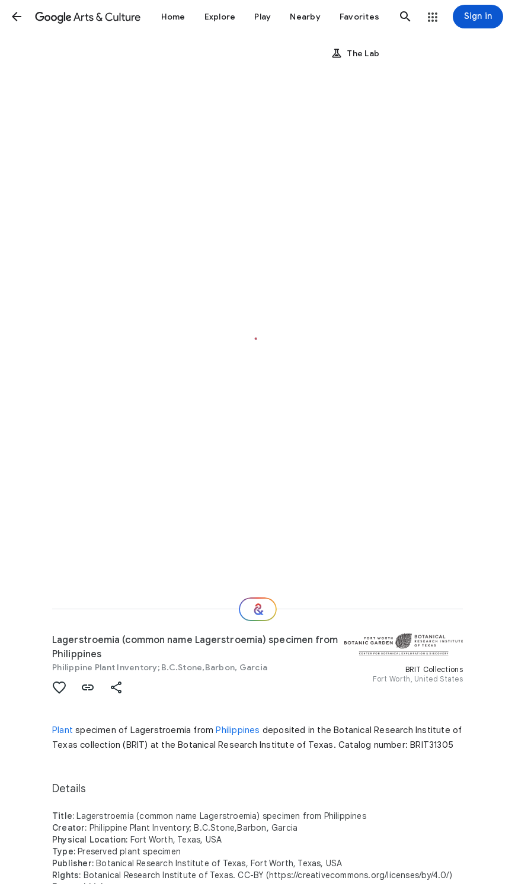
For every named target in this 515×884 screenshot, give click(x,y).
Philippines (238, 730)
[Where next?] (258, 609)
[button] (16, 16)
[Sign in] (478, 16)
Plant (62, 730)
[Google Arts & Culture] (87, 16)
